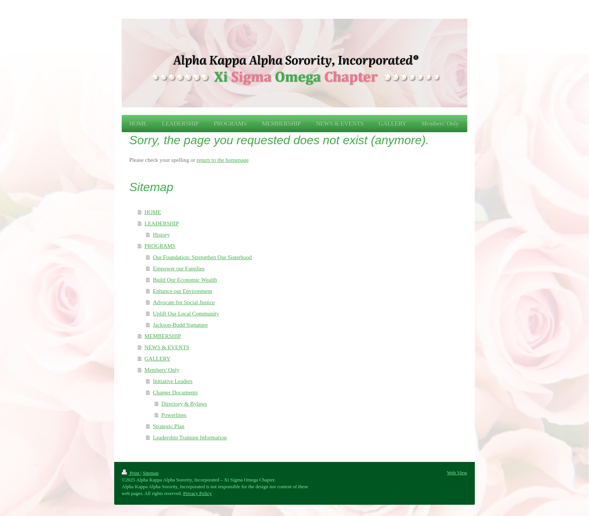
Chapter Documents (175, 392)
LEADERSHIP (162, 223)
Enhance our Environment (182, 291)
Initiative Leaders (172, 381)
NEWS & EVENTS (167, 347)
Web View (457, 472)
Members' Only (162, 370)
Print (131, 473)
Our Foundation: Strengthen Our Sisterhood (202, 257)
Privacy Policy (197, 493)
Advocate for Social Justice (184, 302)
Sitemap (151, 473)
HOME (153, 212)
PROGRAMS (160, 246)
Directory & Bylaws (184, 404)
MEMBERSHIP (163, 336)
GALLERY (158, 359)
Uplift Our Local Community (186, 314)
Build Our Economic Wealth (185, 280)
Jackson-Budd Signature (180, 325)
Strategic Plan (168, 426)
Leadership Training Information (190, 438)
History (161, 235)
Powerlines (174, 415)
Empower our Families (178, 269)
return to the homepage (223, 160)
